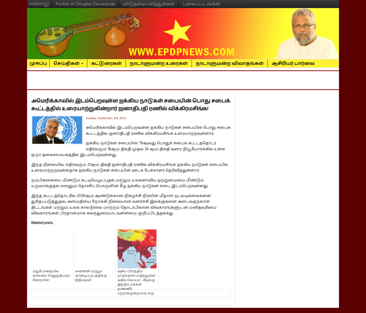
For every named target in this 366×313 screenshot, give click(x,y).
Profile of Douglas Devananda (85, 4)
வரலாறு (39, 2)
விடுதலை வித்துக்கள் (148, 4)
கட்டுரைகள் (106, 63)
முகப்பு (38, 61)
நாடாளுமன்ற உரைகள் (159, 63)
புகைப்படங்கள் (201, 4)
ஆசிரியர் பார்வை (293, 63)
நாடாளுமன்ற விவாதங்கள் (230, 63)
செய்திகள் (68, 63)
